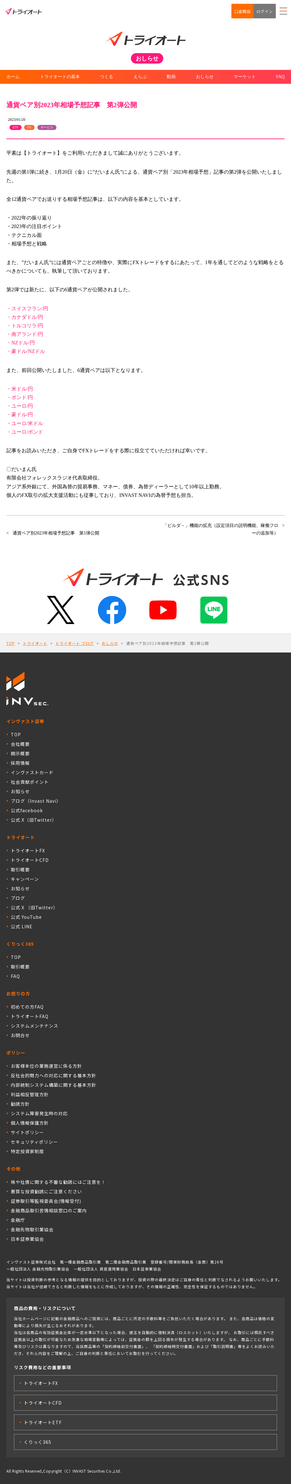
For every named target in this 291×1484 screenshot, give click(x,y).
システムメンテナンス (34, 1026)
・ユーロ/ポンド (24, 432)
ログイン (264, 11)
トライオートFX (28, 850)
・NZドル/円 (20, 342)
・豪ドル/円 (19, 414)
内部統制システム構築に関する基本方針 (53, 1085)
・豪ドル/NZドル (25, 351)
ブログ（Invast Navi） (36, 801)
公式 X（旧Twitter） (34, 820)
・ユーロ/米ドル (24, 423)
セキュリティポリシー (34, 1142)
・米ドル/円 (19, 389)
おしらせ (205, 76)
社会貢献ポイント (30, 782)
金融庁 (18, 1220)
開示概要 (20, 753)
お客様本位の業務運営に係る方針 (46, 1066)
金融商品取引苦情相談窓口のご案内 (49, 1210)
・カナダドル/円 (24, 317)
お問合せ (20, 1035)
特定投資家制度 (27, 1151)
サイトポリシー (27, 1132)
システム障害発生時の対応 (39, 1113)
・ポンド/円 (19, 397)
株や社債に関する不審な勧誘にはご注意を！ (58, 1182)
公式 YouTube (26, 917)
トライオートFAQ (29, 1016)
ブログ (18, 898)
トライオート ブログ (74, 643)
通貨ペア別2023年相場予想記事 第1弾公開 (56, 533)
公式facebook (27, 810)
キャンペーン (25, 879)
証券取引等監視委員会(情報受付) (46, 1201)
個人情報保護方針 (30, 1123)
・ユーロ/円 (19, 406)
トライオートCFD (30, 860)
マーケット (245, 76)
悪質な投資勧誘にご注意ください (46, 1191)
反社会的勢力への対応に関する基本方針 (53, 1075)
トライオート (35, 643)
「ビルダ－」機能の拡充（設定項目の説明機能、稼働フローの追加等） (220, 529)
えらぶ (140, 76)
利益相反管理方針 (30, 1094)
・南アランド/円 (24, 334)
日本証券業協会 (27, 1239)
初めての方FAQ (27, 1007)
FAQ (280, 76)
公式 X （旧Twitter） (34, 907)
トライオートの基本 (60, 76)
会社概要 (20, 744)
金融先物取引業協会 (32, 1229)
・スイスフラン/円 (27, 308)
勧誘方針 (20, 1104)
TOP (10, 643)
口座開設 (242, 11)
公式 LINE (22, 926)
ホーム (13, 76)
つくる (106, 76)
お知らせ (20, 791)
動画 (171, 76)
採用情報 (20, 763)
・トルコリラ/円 (24, 325)
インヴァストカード (32, 772)
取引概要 (20, 869)
